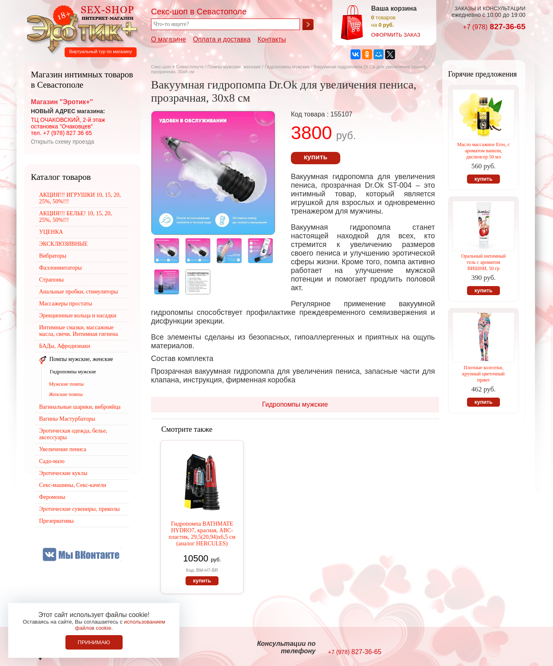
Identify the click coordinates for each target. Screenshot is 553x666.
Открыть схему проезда (62, 141)
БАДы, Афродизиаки (64, 346)
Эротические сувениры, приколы (79, 509)
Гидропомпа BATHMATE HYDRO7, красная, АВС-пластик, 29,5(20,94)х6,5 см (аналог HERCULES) (202, 534)
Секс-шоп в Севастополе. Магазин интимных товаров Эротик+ (79, 28)
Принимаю (94, 642)
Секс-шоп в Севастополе (177, 66)
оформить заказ (395, 35)
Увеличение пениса (62, 449)
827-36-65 (494, 26)
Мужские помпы (66, 384)
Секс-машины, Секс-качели (72, 485)
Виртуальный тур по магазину (100, 51)
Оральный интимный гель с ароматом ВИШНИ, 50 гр (483, 262)
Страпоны (51, 280)
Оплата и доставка (222, 39)
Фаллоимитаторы (60, 268)
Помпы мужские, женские (234, 66)
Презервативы (56, 521)
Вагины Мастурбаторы (67, 419)
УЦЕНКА (51, 232)
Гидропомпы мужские (287, 66)
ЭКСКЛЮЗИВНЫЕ (63, 244)
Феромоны (52, 497)
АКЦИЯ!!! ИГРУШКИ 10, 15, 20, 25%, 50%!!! (80, 198)
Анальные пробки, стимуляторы (78, 292)
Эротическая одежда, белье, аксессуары (73, 434)
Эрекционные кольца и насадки (77, 315)
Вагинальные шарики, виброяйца (80, 407)
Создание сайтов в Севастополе (492, 648)
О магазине (168, 39)
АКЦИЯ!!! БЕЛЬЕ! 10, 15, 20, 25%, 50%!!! (75, 216)
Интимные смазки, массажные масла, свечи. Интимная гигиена (78, 330)
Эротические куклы (63, 473)
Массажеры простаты (65, 303)
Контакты (272, 39)
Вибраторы (52, 256)
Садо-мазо (52, 461)
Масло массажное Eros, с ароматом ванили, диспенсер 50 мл (483, 151)
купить (315, 157)
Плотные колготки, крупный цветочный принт (483, 374)
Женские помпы (66, 394)
